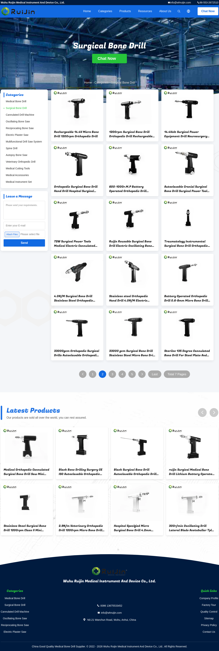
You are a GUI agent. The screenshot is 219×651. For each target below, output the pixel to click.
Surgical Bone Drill (16, 108)
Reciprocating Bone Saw (20, 128)
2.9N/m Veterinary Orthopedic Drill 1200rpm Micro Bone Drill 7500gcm (81, 528)
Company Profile (209, 598)
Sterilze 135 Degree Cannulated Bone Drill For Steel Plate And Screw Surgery (187, 353)
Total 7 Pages (177, 374)
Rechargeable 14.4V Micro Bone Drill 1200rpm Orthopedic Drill (76, 134)
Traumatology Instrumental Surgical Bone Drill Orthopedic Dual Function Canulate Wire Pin (186, 243)
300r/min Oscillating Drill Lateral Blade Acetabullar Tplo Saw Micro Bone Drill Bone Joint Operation (192, 528)
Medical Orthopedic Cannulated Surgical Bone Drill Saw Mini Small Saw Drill (26, 472)
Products (125, 11)
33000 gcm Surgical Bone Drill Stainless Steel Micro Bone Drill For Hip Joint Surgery (132, 353)
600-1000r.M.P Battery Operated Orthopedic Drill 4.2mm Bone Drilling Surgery (129, 189)
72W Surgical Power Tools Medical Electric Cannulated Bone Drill (74, 243)
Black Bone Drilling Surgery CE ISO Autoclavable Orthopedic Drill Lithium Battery (80, 472)
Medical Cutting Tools (18, 168)
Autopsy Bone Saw (16, 155)
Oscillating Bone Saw (18, 121)
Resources (145, 11)
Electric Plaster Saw (17, 134)
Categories (105, 11)
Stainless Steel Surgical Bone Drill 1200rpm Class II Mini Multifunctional (25, 528)
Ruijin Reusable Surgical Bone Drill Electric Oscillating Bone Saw (130, 243)
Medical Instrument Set (19, 181)
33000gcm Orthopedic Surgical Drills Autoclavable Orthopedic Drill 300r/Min (76, 353)
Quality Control (209, 611)
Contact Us (209, 631)
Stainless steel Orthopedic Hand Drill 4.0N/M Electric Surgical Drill (128, 298)
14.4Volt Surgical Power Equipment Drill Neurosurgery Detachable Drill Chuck (185, 134)
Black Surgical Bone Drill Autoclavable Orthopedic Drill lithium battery (135, 472)
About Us (165, 11)
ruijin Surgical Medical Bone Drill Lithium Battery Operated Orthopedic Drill (191, 472)
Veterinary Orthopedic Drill (20, 161)
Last (155, 374)
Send (24, 242)
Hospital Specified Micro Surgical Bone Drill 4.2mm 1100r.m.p (132, 528)
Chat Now (208, 11)
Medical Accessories (17, 175)
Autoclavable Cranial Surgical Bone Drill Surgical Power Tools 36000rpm (186, 189)
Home (87, 11)
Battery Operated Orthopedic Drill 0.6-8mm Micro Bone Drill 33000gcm (186, 298)
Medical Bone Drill (16, 101)
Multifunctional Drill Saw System (24, 141)
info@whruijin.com (180, 2)
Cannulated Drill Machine (20, 114)
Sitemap (209, 618)
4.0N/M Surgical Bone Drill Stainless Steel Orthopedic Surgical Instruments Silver (74, 298)
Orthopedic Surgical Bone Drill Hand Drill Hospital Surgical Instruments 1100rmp (76, 189)
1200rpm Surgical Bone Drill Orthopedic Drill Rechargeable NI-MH (130, 134)
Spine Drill (11, 148)
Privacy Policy (209, 625)
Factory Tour (209, 605)
